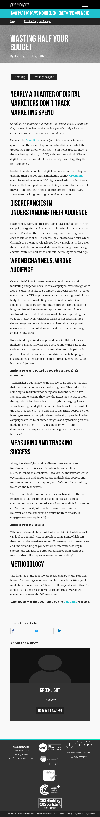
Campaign (71, 601)
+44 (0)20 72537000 (78, 757)
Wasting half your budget (37, 21)
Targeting (19, 77)
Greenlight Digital (43, 77)
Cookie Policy (83, 814)
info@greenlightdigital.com (78, 752)
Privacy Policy (72, 814)
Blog (12, 21)
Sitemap (92, 814)
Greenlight (32, 140)
